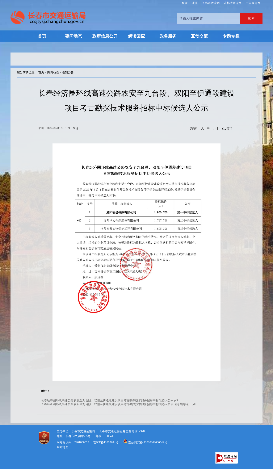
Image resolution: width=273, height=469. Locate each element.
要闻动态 (53, 72)
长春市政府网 (211, 3)
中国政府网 (253, 3)
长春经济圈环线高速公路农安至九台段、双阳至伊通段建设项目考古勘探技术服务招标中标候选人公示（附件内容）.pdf (118, 404)
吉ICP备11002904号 (105, 442)
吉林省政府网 (233, 3)
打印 (229, 128)
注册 (195, 3)
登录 (185, 3)
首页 (41, 72)
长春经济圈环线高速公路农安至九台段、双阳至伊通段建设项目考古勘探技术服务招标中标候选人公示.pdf (109, 400)
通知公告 (68, 72)
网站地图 (62, 447)
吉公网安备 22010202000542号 (147, 442)
